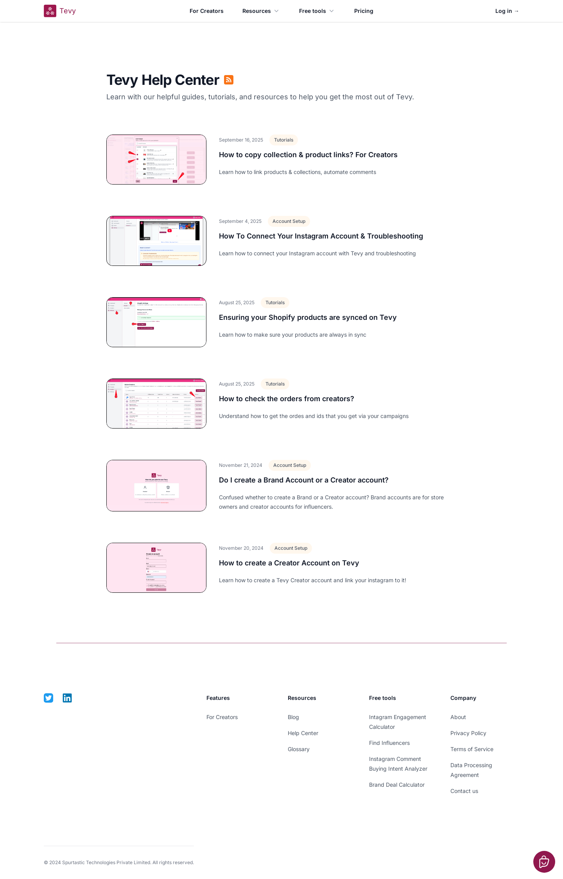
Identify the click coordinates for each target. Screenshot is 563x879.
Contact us (464, 791)
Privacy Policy (468, 733)
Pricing (363, 10)
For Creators (207, 10)
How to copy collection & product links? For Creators (308, 155)
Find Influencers (389, 742)
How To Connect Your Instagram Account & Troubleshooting (321, 236)
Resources (261, 11)
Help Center (303, 733)
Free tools (317, 11)
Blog (293, 717)
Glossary (299, 749)
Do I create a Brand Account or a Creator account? (304, 480)
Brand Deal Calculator (397, 784)
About (458, 717)
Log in (507, 10)
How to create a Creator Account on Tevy (289, 563)
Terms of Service (471, 749)
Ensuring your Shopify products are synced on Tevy (308, 317)
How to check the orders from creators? (286, 399)
